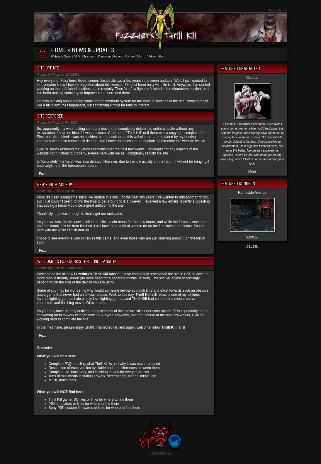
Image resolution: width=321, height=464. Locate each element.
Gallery (130, 56)
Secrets (118, 56)
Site (160, 56)
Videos (151, 56)
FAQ (77, 56)
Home (58, 50)
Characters (89, 56)
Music (141, 56)
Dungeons (104, 56)
